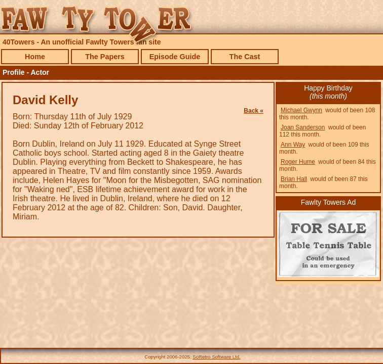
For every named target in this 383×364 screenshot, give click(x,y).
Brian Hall (294, 179)
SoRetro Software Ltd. (216, 356)
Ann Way (293, 144)
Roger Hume (298, 161)
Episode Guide (175, 57)
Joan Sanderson (303, 127)
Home (35, 57)
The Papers (105, 57)
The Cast (244, 57)
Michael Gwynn (301, 110)
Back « (253, 110)
